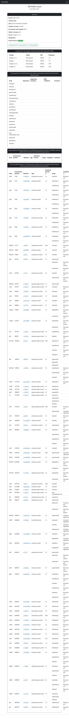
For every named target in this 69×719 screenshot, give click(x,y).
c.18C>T (25, 484)
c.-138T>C (26, 287)
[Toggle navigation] (67, 2)
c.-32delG (25, 648)
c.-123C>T (26, 492)
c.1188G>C (26, 620)
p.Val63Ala (26, 568)
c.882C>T (25, 359)
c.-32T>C (25, 497)
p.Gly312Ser (26, 486)
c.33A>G (25, 425)
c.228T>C (25, 643)
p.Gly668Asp (26, 236)
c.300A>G (25, 500)
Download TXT (23, 45)
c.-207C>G (26, 386)
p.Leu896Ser (26, 457)
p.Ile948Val (26, 310)
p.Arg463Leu (26, 448)
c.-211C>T (26, 694)
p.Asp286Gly (26, 462)
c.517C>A (25, 305)
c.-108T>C (26, 284)
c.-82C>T (25, 680)
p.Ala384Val (26, 208)
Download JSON (33, 45)
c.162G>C (25, 296)
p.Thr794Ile (26, 321)
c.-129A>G (26, 473)
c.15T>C (25, 552)
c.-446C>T (26, 389)
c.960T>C (25, 259)
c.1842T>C (26, 218)
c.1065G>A (26, 629)
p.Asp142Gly (26, 534)
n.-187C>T (26, 395)
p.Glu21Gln (26, 190)
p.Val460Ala (26, 574)
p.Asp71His (26, 515)
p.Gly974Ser (26, 453)
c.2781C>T (26, 611)
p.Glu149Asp (26, 638)
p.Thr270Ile (26, 602)
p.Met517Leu (26, 543)
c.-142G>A (26, 489)
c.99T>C (25, 254)
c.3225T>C (26, 291)
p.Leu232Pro (26, 420)
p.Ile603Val (26, 430)
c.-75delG (25, 666)
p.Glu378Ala (26, 634)
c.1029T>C (26, 368)
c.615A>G (25, 702)
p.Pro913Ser (26, 625)
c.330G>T (25, 707)
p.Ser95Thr (26, 199)
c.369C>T (25, 416)
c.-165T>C (26, 331)
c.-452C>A (26, 336)
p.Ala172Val (26, 300)
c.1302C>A (26, 176)
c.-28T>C (25, 341)
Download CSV (13, 45)
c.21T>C (25, 273)
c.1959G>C (26, 227)
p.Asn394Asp (26, 606)
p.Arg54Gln (26, 652)
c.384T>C (25, 245)
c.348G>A (25, 615)
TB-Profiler (4, 2)
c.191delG (26, 520)
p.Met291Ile (26, 181)
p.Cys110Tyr (26, 382)
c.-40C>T (25, 407)
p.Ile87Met (26, 250)
